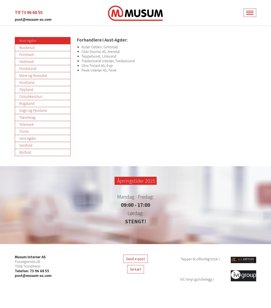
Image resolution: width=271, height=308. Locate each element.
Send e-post (135, 258)
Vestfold (25, 145)
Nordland (27, 82)
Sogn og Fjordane (33, 110)
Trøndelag (27, 117)
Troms (24, 131)
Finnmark (26, 54)
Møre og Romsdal (33, 75)
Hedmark (26, 61)
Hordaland (27, 68)
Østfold (25, 152)
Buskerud (27, 47)
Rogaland (27, 103)
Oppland (26, 89)
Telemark (26, 124)
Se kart (135, 269)
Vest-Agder (27, 138)
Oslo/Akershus (30, 96)
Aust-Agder (27, 40)
